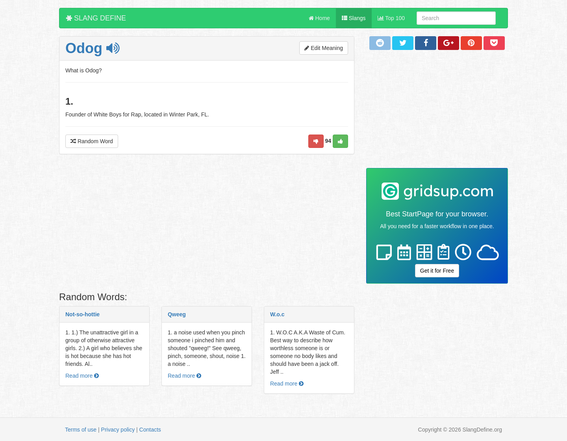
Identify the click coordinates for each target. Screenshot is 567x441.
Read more (82, 376)
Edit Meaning (323, 48)
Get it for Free (437, 271)
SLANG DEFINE (95, 18)
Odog (92, 48)
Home (319, 18)
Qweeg (177, 314)
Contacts (150, 429)
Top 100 (391, 18)
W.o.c (277, 314)
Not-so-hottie (82, 314)
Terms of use (80, 429)
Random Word (91, 141)
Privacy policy (118, 429)
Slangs (354, 18)
